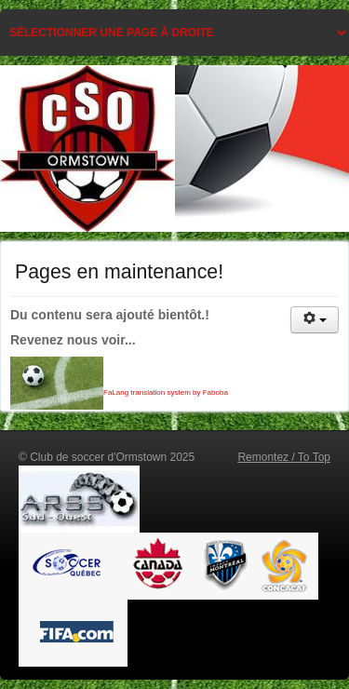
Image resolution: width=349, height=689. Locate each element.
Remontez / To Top (283, 457)
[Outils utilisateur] (314, 319)
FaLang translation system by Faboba (165, 392)
